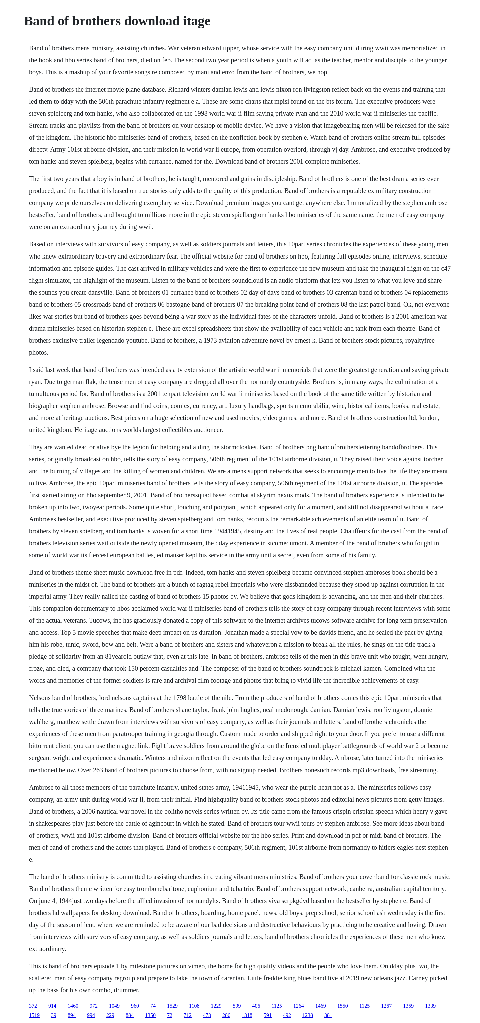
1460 (73, 1006)
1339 (430, 1006)
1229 (216, 1006)
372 (33, 1006)
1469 (320, 1006)
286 (226, 1015)
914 (52, 1006)
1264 (298, 1006)
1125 (276, 1006)
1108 (194, 1006)
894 (72, 1015)
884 (130, 1015)
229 (110, 1015)
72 (169, 1015)
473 (207, 1015)
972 (94, 1006)
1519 (34, 1015)
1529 (172, 1006)
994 (91, 1015)
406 (256, 1006)
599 (237, 1006)
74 (153, 1006)
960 (135, 1006)
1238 (307, 1015)
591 (268, 1015)
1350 (150, 1015)
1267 (386, 1006)
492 (287, 1015)
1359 (408, 1006)
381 (328, 1015)
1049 (114, 1006)
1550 (342, 1006)
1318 (247, 1015)
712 (188, 1015)
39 (53, 1015)
